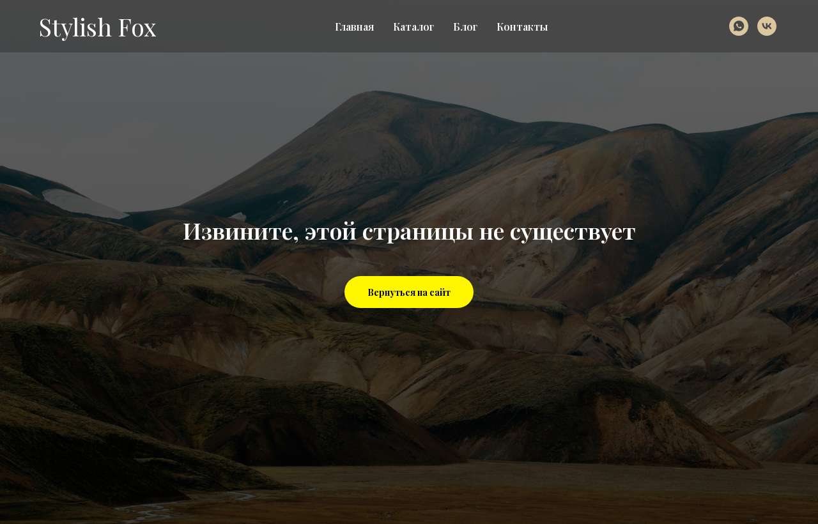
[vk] (766, 26)
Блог (465, 26)
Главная (354, 26)
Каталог (413, 26)
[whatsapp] (738, 26)
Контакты (522, 26)
